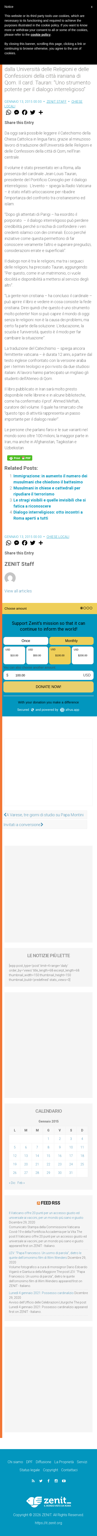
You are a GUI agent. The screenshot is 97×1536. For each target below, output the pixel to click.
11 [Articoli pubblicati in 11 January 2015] (82, 1147)
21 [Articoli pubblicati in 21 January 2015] (37, 1164)
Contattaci (69, 1470)
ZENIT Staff (57, 101)
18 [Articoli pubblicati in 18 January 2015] (82, 1156)
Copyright (50, 1470)
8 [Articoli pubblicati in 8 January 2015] (48, 1147)
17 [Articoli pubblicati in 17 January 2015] (71, 1156)
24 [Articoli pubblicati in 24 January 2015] (71, 1164)
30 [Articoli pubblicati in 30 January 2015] (60, 1173)
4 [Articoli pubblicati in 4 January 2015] (82, 1139)
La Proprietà (64, 1462)
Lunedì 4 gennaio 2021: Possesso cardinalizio (41, 1293)
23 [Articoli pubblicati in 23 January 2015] (60, 1164)
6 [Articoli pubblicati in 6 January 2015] (26, 1147)
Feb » (21, 1183)
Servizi (82, 1462)
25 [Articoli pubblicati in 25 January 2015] (82, 1164)
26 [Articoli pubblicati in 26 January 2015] (15, 1173)
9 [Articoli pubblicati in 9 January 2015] (60, 1147)
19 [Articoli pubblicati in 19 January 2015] (15, 1164)
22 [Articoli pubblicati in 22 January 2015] (48, 1164)
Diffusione (43, 1462)
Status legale (29, 1470)
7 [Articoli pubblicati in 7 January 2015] (37, 1147)
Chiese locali (58, 537)
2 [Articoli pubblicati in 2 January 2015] (60, 1139)
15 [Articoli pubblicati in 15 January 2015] (48, 1156)
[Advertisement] (48, 776)
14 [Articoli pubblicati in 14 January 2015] (37, 1156)
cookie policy (41, 34)
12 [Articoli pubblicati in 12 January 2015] (15, 1156)
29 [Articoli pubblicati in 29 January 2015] (48, 1173)
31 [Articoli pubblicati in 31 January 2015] (71, 1173)
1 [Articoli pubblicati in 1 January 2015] (48, 1139)
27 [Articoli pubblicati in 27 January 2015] (26, 1173)
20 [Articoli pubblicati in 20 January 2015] (26, 1164)
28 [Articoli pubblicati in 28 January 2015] (37, 1173)
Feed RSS (50, 1203)
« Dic (12, 1183)
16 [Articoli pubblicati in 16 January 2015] (60, 1156)
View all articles (18, 591)
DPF (29, 1462)
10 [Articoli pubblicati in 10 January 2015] (71, 1147)
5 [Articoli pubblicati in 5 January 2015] (15, 1147)
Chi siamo (15, 1462)
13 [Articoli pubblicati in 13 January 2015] (26, 1156)
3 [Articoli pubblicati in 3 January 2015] (71, 1139)
